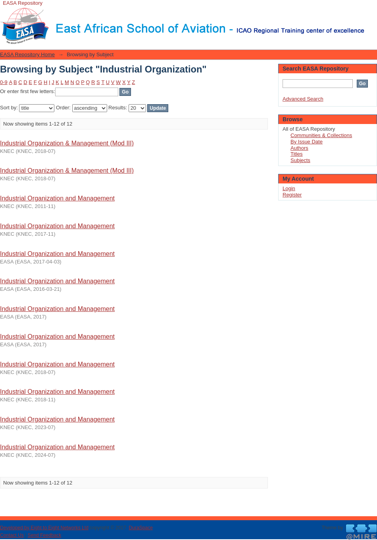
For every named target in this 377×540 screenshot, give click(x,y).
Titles (296, 154)
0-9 (4, 82)
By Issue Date (306, 142)
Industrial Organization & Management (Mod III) (67, 143)
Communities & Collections (321, 135)
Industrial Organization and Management (57, 198)
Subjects (300, 160)
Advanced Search (303, 99)
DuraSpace (140, 527)
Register (292, 195)
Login (370, 10)
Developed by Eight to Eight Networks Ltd (44, 527)
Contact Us (12, 535)
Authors (299, 148)
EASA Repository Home (27, 54)
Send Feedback (45, 535)
